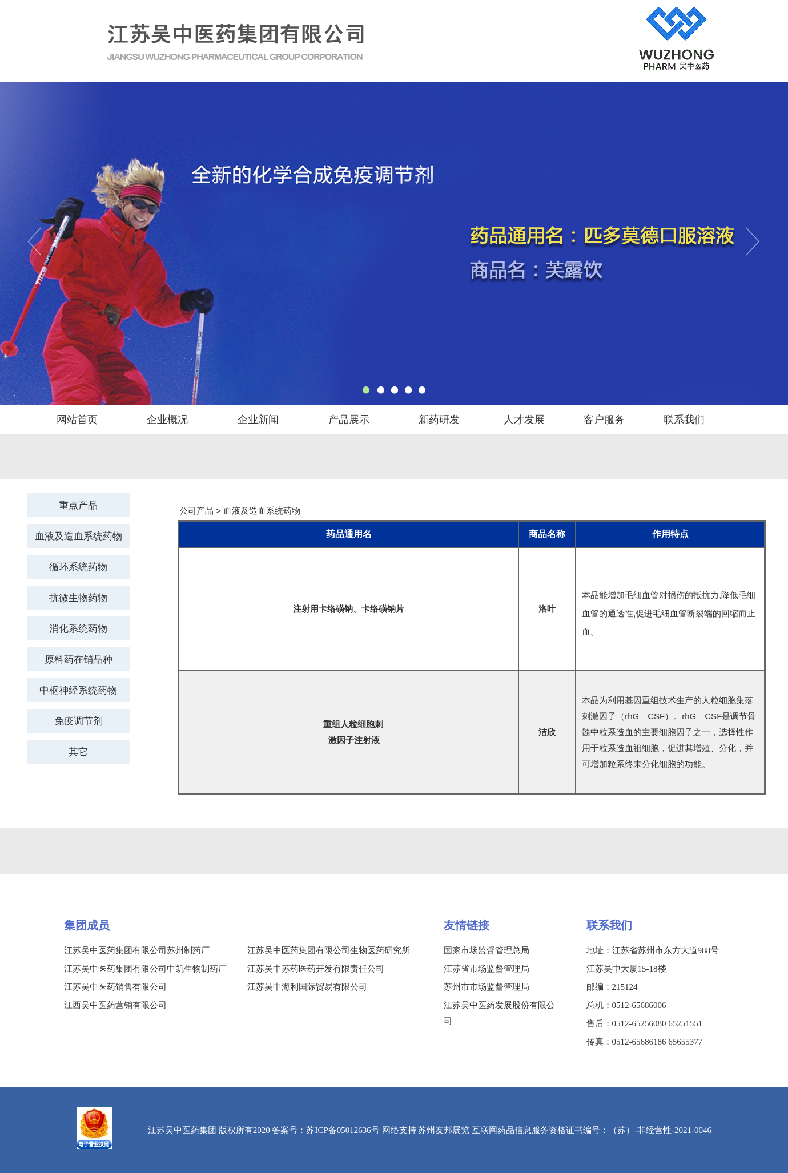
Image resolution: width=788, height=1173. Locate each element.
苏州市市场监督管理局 (486, 986)
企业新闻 (258, 419)
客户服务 (604, 419)
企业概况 (167, 419)
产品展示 (348, 419)
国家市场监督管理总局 (486, 950)
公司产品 (196, 510)
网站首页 (77, 419)
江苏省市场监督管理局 (486, 968)
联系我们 (684, 419)
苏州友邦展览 (443, 1130)
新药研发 (439, 419)
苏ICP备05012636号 (342, 1130)
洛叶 (547, 609)
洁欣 (547, 732)
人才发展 (524, 419)
